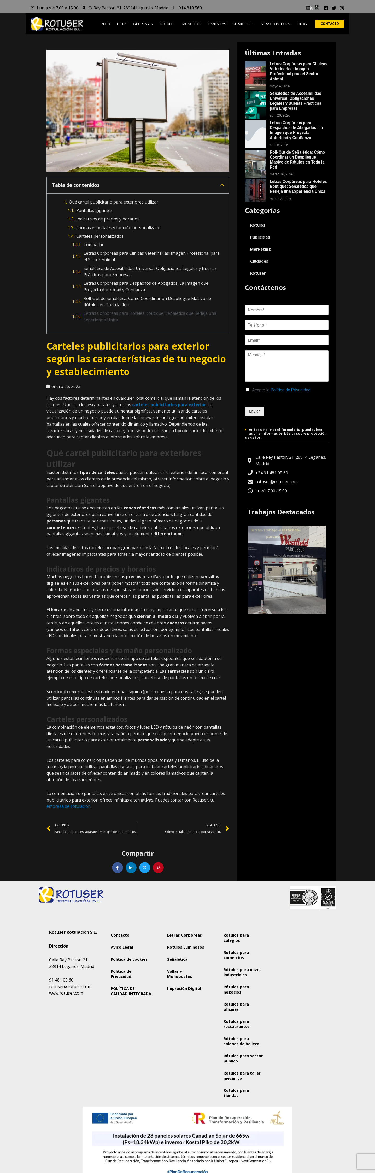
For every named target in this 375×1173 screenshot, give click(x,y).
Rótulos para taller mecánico (242, 1075)
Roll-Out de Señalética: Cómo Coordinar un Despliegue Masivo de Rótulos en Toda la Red (147, 301)
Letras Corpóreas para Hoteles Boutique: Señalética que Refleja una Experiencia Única (150, 316)
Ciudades (259, 261)
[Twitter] (334, 8)
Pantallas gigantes (94, 210)
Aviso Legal (122, 947)
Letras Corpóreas (184, 935)
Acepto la (281, 389)
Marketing (260, 249)
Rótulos (257, 225)
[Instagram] (341, 8)
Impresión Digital (184, 988)
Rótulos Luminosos (185, 947)
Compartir (94, 244)
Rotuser (258, 273)
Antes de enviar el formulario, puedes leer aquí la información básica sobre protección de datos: (286, 433)
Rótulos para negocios (236, 989)
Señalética (177, 959)
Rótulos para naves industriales (242, 972)
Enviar (254, 411)
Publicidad (260, 237)
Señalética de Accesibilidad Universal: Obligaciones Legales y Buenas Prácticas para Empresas (150, 271)
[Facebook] (326, 8)
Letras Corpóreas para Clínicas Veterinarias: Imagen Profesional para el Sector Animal (152, 256)
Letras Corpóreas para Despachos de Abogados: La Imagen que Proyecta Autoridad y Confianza (146, 286)
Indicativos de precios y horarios (107, 219)
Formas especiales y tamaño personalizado (118, 227)
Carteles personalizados (100, 236)
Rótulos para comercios (236, 955)
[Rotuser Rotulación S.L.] (300, 967)
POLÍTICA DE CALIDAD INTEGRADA (131, 991)
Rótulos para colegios (236, 937)
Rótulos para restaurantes (237, 1024)
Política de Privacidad (290, 389)
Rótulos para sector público (243, 1058)
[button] (151, 23)
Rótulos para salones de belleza (241, 1041)
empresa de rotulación (68, 806)
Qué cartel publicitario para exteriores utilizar (113, 202)
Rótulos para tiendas (236, 1093)
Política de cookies (129, 959)
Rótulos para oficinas (236, 1006)
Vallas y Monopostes (179, 973)
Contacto (120, 935)
